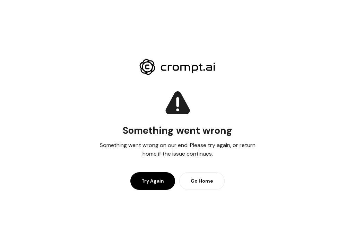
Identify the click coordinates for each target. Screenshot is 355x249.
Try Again (152, 181)
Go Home (202, 181)
